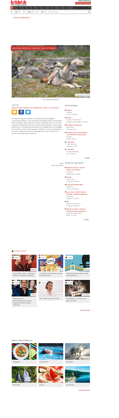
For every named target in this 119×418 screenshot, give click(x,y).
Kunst (47, 8)
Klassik (41, 8)
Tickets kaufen (20, 246)
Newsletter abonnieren (83, 3)
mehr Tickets (85, 305)
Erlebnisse (70, 8)
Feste (63, 8)
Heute (16, 8)
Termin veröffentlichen (22, 13)
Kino (51, 8)
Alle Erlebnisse (85, 385)
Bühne (36, 8)
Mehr (88, 153)
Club (30, 8)
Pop (26, 8)
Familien (57, 8)
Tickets (21, 8)
